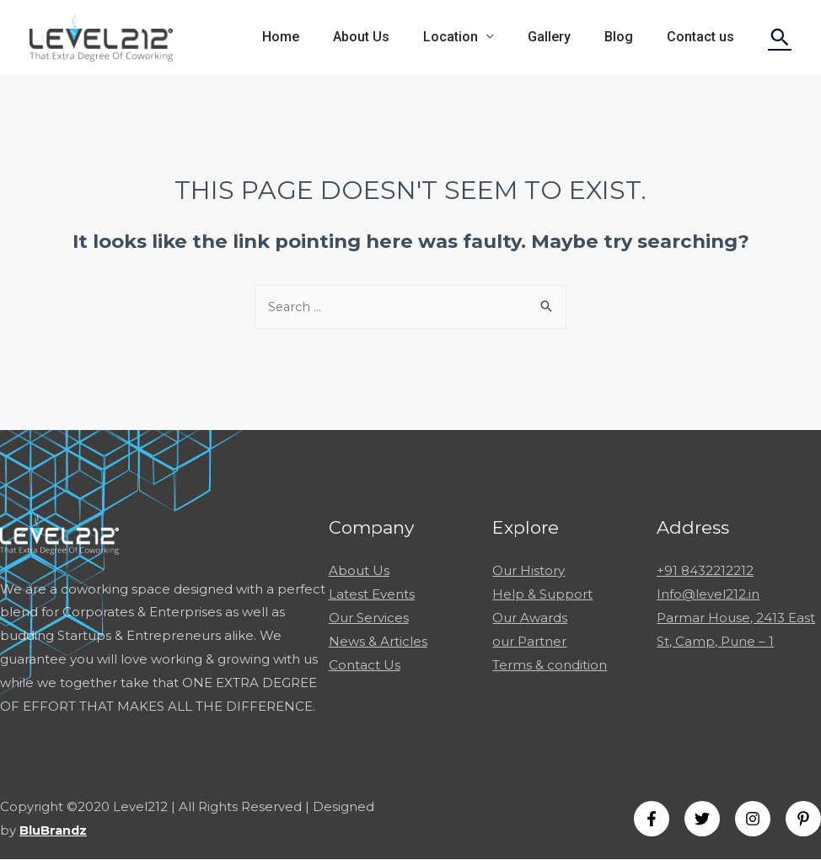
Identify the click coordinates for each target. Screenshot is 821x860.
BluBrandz (54, 831)
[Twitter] (702, 819)
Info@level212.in (708, 595)
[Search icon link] (779, 37)
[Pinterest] (803, 819)
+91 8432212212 (705, 571)
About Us (391, 37)
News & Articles (378, 641)
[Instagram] (752, 819)
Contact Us (364, 665)
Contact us (704, 37)
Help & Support (542, 595)
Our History (528, 571)
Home (317, 37)
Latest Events (372, 595)
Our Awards (529, 618)
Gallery (566, 37)
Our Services (369, 618)
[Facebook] (651, 819)
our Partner (529, 641)
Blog (628, 37)
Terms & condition (549, 665)
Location (474, 37)
